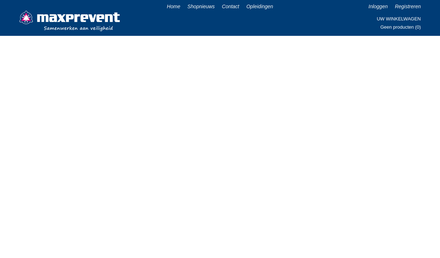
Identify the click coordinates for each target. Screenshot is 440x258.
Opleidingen (259, 6)
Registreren (408, 6)
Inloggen (378, 6)
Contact (230, 6)
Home (173, 6)
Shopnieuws (201, 6)
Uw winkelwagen (399, 19)
